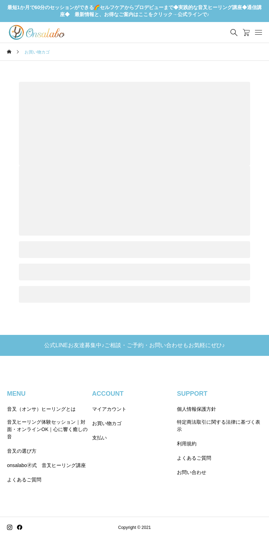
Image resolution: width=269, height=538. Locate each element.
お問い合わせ (191, 472)
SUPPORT (192, 393)
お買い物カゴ (107, 423)
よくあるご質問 (24, 479)
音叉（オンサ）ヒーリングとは (41, 409)
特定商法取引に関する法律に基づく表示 (218, 425)
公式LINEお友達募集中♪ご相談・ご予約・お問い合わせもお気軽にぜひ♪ (134, 345)
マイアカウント (109, 409)
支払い (99, 437)
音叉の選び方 (21, 451)
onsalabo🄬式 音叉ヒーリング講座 (46, 465)
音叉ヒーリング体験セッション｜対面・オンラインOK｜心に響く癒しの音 (47, 429)
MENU (16, 393)
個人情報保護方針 (196, 409)
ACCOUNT (108, 393)
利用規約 (186, 443)
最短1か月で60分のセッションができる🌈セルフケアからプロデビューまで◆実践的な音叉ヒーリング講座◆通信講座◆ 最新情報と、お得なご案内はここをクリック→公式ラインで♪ (134, 11)
